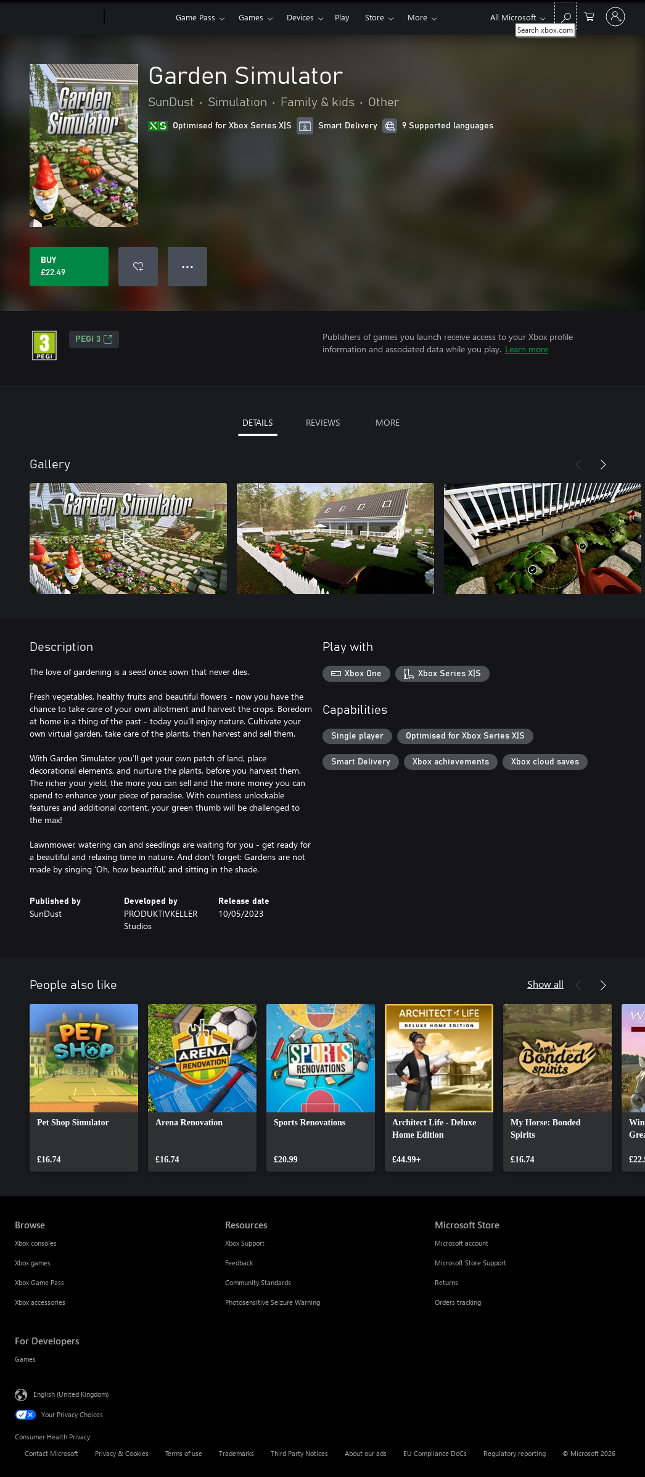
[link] (84, 1088)
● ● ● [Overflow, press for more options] (188, 266)
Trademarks (236, 1453)
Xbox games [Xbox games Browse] (33, 1263)
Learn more (526, 349)
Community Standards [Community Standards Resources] (258, 1282)
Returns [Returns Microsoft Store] (446, 1282)
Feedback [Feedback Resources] (239, 1263)
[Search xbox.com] (565, 16)
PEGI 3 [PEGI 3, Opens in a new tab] (94, 339)
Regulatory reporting (514, 1453)
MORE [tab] (388, 422)
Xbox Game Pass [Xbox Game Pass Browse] (39, 1282)
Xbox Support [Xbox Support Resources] (245, 1243)
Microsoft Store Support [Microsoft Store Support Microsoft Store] (470, 1263)
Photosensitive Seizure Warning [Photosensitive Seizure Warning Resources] (272, 1302)
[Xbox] (138, 17)
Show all (545, 983)
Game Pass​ (195, 17)
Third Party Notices (299, 1453)
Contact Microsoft (51, 1453)
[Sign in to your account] (615, 16)
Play (342, 17)
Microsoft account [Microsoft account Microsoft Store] (461, 1243)
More (417, 17)
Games (251, 17)
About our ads (366, 1453)
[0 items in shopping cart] (589, 15)
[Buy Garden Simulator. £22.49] (69, 266)
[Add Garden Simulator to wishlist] (138, 266)
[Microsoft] (57, 17)
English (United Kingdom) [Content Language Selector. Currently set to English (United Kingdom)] (71, 1394)
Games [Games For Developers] (25, 1359)
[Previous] (578, 464)
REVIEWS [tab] (323, 422)
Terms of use (183, 1453)
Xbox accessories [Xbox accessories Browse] (40, 1302)
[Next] (603, 464)
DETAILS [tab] (257, 422)
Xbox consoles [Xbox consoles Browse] (36, 1243)
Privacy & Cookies (122, 1453)
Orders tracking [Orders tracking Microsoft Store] (458, 1302)
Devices (300, 17)
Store (374, 17)
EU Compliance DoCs (435, 1453)
